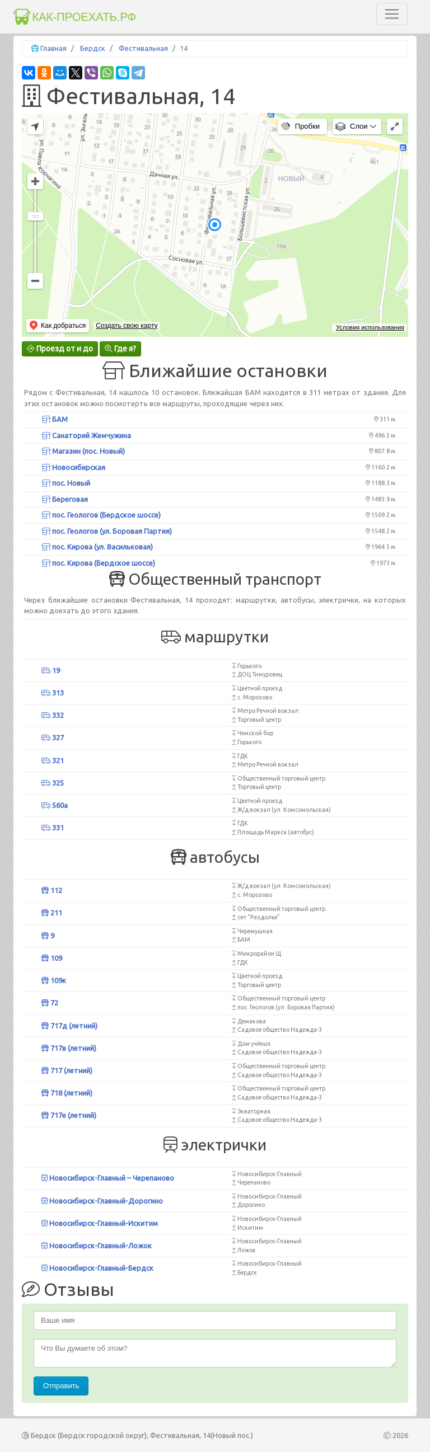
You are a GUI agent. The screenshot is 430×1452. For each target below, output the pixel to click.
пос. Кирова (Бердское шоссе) (98, 563)
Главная (53, 48)
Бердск (92, 48)
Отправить (61, 1385)
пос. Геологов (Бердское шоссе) (101, 515)
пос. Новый (65, 483)
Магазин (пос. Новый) (83, 451)
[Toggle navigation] (392, 14)
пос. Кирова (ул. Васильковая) (97, 547)
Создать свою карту (126, 326)
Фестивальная (143, 48)
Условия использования (370, 327)
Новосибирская (73, 467)
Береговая (64, 499)
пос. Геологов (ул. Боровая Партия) (106, 531)
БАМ (54, 419)
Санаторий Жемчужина (86, 435)
